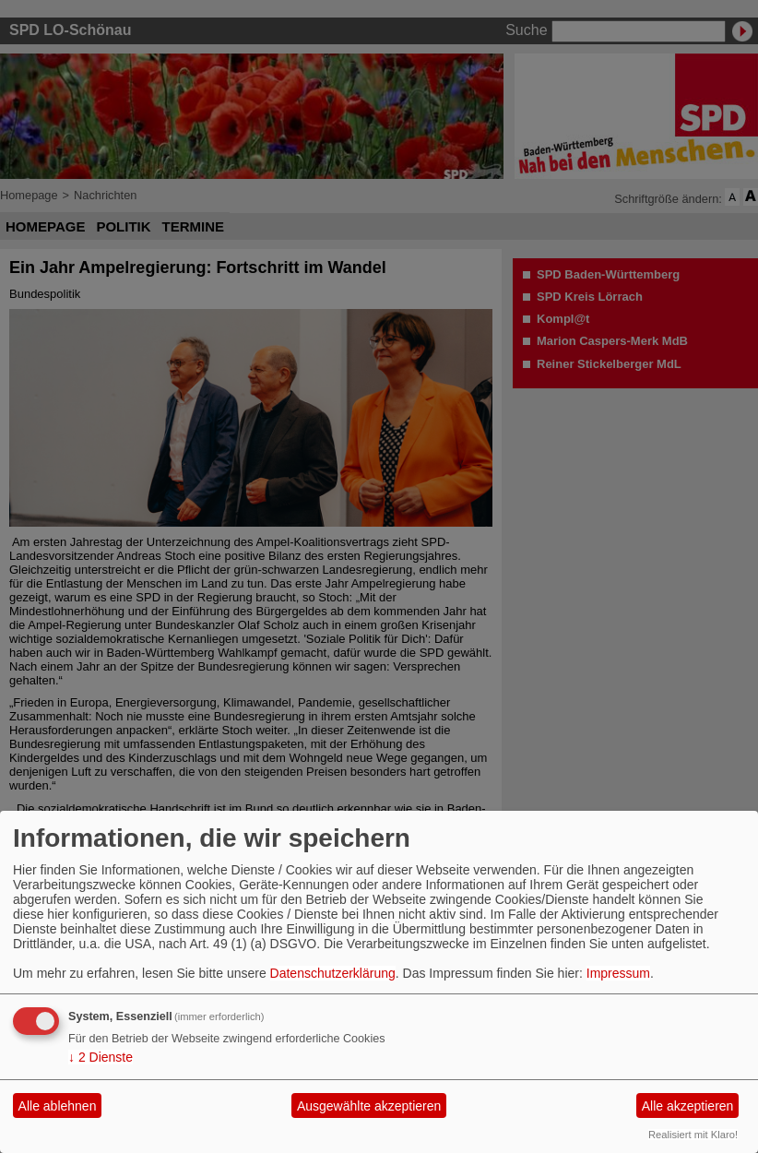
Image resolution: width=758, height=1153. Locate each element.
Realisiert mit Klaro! (693, 1134)
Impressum (618, 973)
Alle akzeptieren (688, 1106)
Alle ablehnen (57, 1106)
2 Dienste (100, 1057)
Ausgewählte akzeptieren (369, 1106)
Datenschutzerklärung (333, 973)
